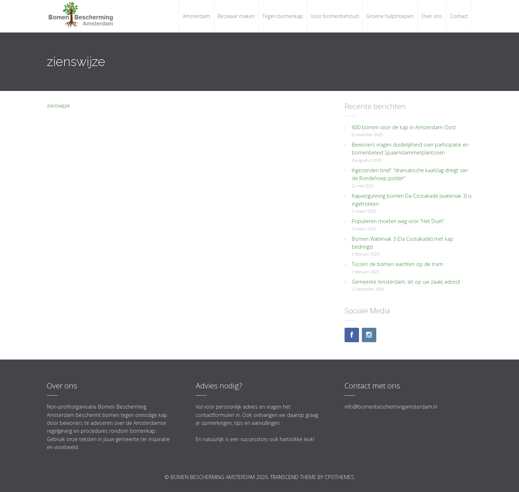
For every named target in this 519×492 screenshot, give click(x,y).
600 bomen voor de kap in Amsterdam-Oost (404, 127)
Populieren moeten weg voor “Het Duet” (398, 221)
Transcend (284, 477)
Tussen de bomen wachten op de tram (397, 264)
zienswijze (58, 105)
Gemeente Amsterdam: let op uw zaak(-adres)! (406, 281)
